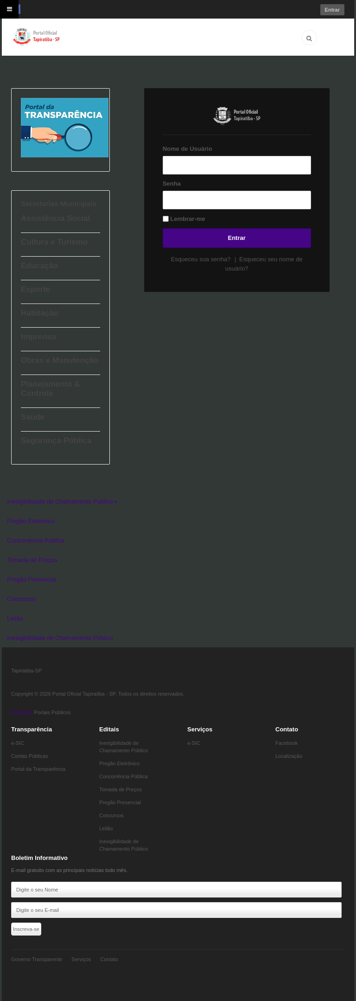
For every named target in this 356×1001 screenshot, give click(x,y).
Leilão (15, 618)
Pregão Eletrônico (31, 520)
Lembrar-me (187, 218)
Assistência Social (55, 218)
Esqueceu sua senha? (201, 259)
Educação (39, 265)
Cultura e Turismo (54, 242)
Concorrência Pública (35, 540)
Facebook (286, 743)
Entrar (237, 237)
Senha (172, 183)
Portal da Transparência (38, 769)
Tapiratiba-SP (26, 670)
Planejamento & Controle (50, 389)
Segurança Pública (56, 440)
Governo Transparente (36, 959)
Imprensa (38, 336)
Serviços (81, 959)
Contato (109, 959)
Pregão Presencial (31, 579)
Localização (288, 756)
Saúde (32, 417)
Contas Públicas (29, 756)
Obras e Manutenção (59, 360)
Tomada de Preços (32, 559)
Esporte (35, 289)
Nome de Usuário (187, 148)
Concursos (21, 598)
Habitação (39, 313)
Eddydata (21, 712)
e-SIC (17, 743)
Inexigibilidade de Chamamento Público (62, 501)
